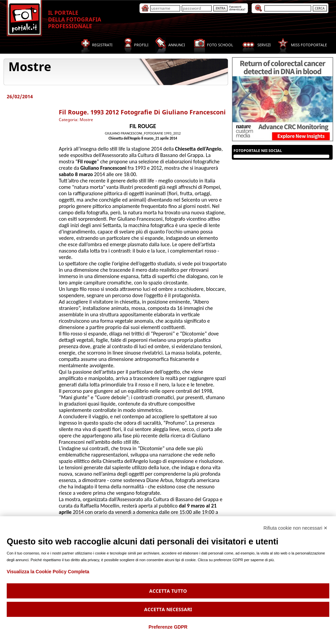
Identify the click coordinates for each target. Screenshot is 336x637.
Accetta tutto (168, 591)
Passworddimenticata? (237, 8)
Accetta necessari (168, 609)
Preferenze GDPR (168, 627)
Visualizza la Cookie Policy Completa (48, 571)
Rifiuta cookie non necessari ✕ (295, 528)
